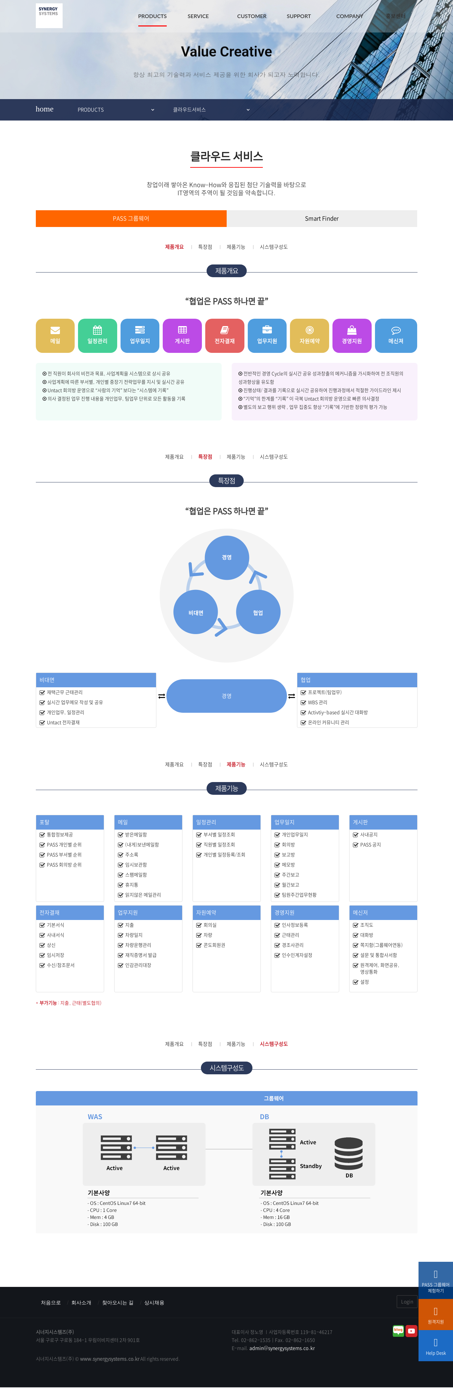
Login (407, 1301)
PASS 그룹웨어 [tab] (131, 219)
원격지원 (436, 1317)
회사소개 (83, 1302)
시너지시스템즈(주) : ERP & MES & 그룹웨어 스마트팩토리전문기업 (49, 16)
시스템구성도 (274, 246)
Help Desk (436, 1348)
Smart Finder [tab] (321, 219)
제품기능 (236, 246)
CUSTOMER (252, 16)
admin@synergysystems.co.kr (282, 1348)
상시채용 (159, 1302)
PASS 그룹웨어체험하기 (436, 1283)
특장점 (205, 246)
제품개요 (174, 246)
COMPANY (350, 16)
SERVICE (198, 16)
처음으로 (51, 1302)
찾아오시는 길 (121, 1302)
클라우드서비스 (189, 109)
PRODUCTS (152, 16)
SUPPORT (299, 16)
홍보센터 (396, 16)
